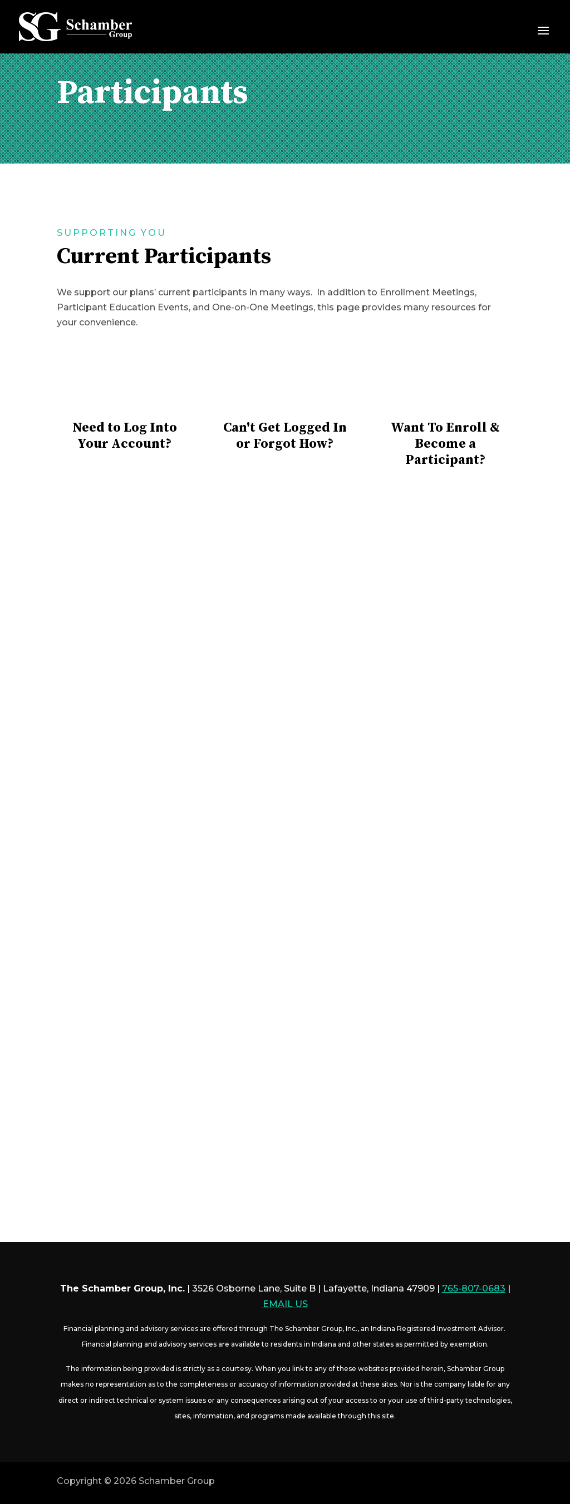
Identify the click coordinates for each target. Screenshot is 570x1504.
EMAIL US (285, 1304)
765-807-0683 (473, 1288)
